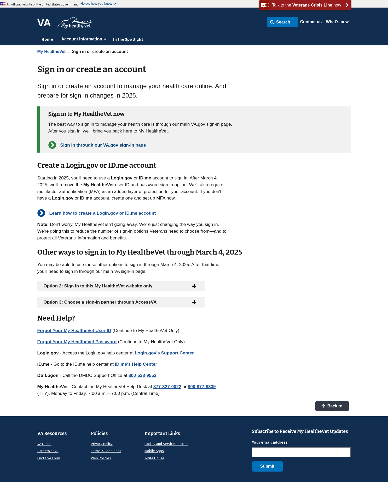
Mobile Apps (154, 450)
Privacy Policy (102, 443)
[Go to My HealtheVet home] (75, 25)
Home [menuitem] (47, 39)
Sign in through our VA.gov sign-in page (103, 145)
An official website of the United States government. (43, 4)
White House (154, 458)
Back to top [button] (331, 407)
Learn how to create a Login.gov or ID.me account (102, 213)
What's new (337, 22)
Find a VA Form (48, 458)
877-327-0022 (167, 386)
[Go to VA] (45, 22)
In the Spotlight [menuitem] (128, 39)
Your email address (270, 442)
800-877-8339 (202, 386)
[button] (282, 22)
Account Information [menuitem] (81, 39)
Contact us (311, 22)
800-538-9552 (143, 375)
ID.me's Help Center (136, 364)
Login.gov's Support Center (164, 353)
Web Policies (101, 458)
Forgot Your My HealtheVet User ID (74, 330)
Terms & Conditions (106, 450)
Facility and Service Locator (166, 443)
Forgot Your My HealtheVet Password (77, 341)
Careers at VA (48, 450)
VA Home (44, 443)
